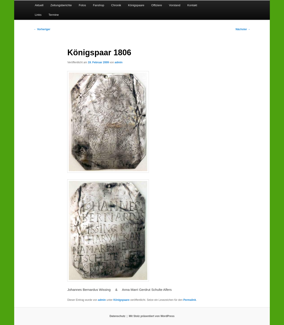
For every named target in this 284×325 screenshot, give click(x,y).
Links (38, 14)
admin (118, 62)
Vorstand (174, 5)
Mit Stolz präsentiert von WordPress (151, 316)
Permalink (189, 299)
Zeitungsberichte (61, 5)
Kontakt (192, 5)
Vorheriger (42, 29)
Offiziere (156, 5)
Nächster (243, 29)
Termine (54, 14)
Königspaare (136, 5)
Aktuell (39, 5)
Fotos (82, 5)
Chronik (116, 5)
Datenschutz (117, 316)
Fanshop (98, 5)
